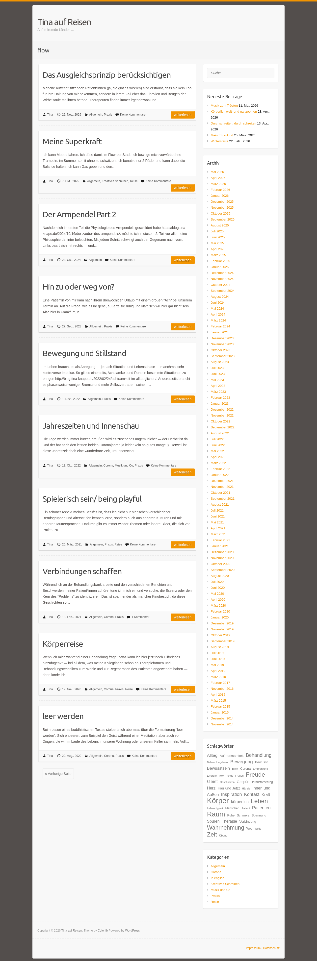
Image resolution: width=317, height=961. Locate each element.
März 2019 (218, 677)
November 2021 (222, 487)
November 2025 (222, 207)
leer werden (63, 716)
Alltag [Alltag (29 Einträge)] (212, 755)
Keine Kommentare (133, 114)
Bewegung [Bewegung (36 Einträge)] (241, 761)
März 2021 (218, 534)
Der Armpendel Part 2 (79, 214)
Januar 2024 (220, 332)
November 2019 (222, 629)
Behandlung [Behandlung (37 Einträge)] (258, 755)
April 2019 (218, 671)
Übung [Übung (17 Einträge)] (223, 835)
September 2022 (223, 427)
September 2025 (223, 219)
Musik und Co (124, 465)
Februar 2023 (220, 397)
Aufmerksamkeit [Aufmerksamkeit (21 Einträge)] (231, 756)
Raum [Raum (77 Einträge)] (216, 814)
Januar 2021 (220, 546)
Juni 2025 (218, 237)
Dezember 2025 (222, 201)
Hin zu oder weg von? (78, 286)
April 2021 (218, 528)
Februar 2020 (220, 611)
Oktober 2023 (220, 350)
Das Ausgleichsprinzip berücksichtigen (107, 74)
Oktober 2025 (220, 213)
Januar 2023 (220, 403)
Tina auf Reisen (64, 22)
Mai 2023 (217, 380)
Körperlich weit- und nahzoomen (234, 111)
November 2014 (222, 724)
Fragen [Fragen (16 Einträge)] (239, 775)
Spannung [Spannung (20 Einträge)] (259, 815)
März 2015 (218, 700)
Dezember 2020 (222, 552)
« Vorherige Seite (58, 774)
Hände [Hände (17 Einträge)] (246, 788)
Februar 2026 (220, 190)
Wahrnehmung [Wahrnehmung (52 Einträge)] (225, 827)
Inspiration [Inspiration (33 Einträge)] (231, 794)
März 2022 (218, 463)
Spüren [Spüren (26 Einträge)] (213, 821)
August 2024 (220, 296)
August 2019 (220, 647)
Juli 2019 (217, 653)
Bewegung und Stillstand (84, 353)
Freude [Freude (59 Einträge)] (255, 774)
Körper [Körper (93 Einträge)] (218, 800)
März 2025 (218, 255)
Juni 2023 (218, 374)
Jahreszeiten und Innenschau (91, 425)
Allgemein (95, 114)
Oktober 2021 (220, 492)
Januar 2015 (220, 712)
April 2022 (218, 457)
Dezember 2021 (222, 481)
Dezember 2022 (222, 409)
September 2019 (223, 641)
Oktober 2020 (220, 564)
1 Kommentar (140, 617)
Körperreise (63, 643)
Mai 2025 (217, 243)
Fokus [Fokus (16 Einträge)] (229, 775)
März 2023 (218, 392)
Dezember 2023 (222, 338)
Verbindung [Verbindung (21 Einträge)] (247, 821)
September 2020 (223, 570)
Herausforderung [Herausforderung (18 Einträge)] (262, 782)
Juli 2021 (217, 510)
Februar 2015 (220, 706)
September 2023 (223, 356)
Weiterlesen (182, 115)
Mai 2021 (217, 522)
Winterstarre (219, 141)
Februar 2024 (220, 326)
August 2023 (220, 362)
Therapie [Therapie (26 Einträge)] (229, 821)
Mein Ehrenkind (222, 135)
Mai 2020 (217, 593)
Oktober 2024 (220, 285)
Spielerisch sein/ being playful (92, 498)
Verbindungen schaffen (82, 571)
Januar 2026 (220, 195)
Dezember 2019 (222, 623)
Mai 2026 (217, 172)
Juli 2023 (217, 368)
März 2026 (218, 184)
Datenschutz (271, 948)
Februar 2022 (220, 469)
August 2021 (220, 504)
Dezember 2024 (222, 273)
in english (217, 878)
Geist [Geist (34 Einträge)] (212, 781)
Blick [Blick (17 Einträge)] (235, 768)
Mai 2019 (217, 665)
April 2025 (218, 249)
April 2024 (218, 314)
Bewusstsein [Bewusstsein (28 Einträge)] (218, 768)
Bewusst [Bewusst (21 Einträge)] (261, 762)
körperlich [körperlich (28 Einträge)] (240, 801)
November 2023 (222, 344)
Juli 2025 (217, 231)
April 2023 (218, 386)
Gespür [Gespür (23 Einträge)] (242, 782)
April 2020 (218, 599)
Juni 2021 (218, 516)
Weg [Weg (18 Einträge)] (249, 828)
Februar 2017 (220, 683)
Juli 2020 (217, 582)
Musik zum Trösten (224, 105)
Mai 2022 (217, 451)
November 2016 (222, 688)
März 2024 (218, 320)
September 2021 (223, 498)
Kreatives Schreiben (115, 181)
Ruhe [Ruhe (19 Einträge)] (231, 815)
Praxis (108, 114)
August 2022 (220, 433)
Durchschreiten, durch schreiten (233, 123)
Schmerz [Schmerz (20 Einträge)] (243, 815)
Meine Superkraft (72, 141)
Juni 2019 (218, 659)
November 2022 (222, 415)
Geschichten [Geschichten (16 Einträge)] (227, 782)
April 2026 (218, 178)
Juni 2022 (218, 445)
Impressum (253, 948)
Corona (108, 465)
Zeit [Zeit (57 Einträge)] (212, 834)
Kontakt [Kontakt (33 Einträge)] (251, 794)
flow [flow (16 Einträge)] (221, 775)
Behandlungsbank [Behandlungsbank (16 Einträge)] (217, 762)
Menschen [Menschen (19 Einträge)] (232, 808)
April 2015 (218, 694)
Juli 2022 (217, 439)
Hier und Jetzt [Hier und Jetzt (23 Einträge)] (229, 788)
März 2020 (218, 605)
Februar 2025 (220, 261)
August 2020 (220, 576)
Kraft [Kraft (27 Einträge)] (266, 794)
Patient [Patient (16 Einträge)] (246, 808)
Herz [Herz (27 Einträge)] (211, 788)
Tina (50, 114)
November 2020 (222, 558)
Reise (134, 181)
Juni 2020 (218, 588)
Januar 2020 (220, 617)
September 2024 (223, 291)
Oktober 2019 (220, 635)
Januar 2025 (220, 267)
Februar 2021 (220, 540)
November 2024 (222, 279)
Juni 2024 (218, 302)
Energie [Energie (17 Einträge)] (212, 775)
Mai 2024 (217, 308)
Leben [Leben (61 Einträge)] (259, 801)
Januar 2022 (220, 475)
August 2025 (220, 225)
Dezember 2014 (222, 718)
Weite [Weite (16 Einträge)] (258, 828)
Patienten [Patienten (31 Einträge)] (261, 807)
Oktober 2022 (220, 421)
